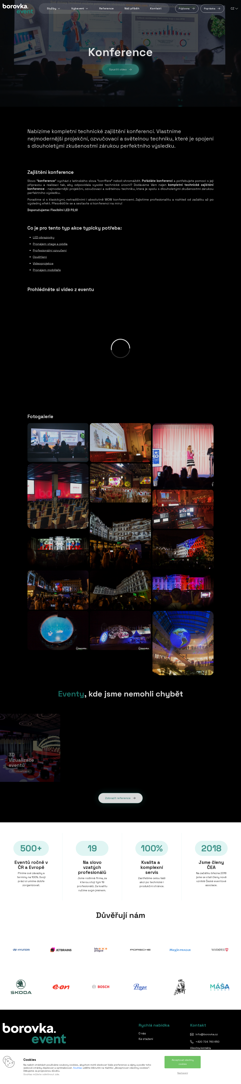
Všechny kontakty (200, 1047)
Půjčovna (187, 8)
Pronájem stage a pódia (50, 244)
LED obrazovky (43, 237)
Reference (106, 8)
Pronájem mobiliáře (47, 270)
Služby (54, 8)
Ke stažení (146, 1039)
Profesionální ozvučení (50, 250)
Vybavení (80, 8)
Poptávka (212, 8)
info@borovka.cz (206, 1034)
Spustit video (120, 71)
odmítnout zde (50, 1074)
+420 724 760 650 (207, 1041)
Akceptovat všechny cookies (183, 1062)
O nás (142, 1033)
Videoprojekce (43, 263)
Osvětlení (40, 257)
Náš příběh (132, 8)
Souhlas (77, 1067)
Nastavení (182, 1073)
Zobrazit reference (120, 798)
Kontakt (156, 8)
